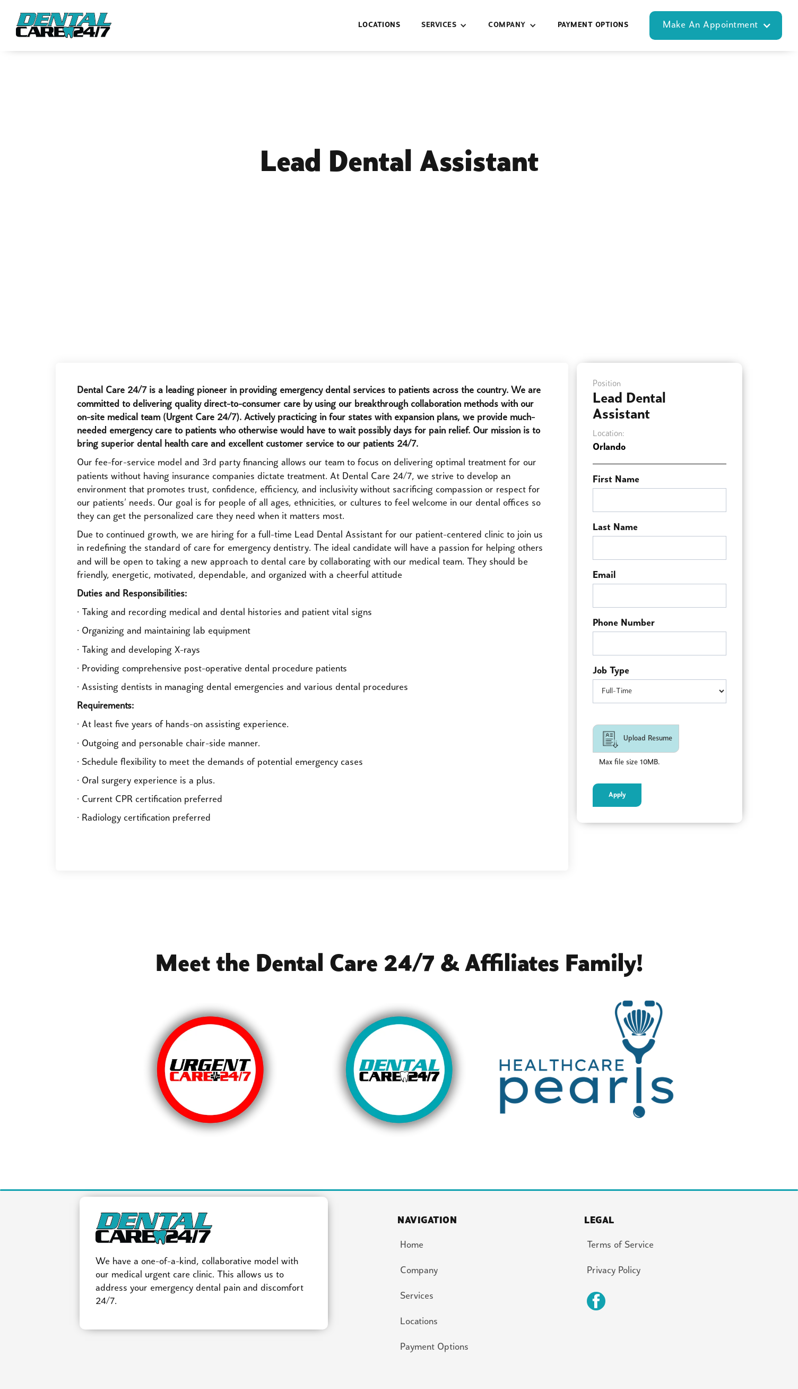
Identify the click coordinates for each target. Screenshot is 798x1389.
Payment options (593, 25)
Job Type (611, 671)
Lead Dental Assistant (629, 407)
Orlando (609, 447)
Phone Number (624, 623)
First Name (616, 480)
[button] (444, 25)
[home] (63, 26)
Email (604, 575)
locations (379, 25)
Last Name (615, 528)
